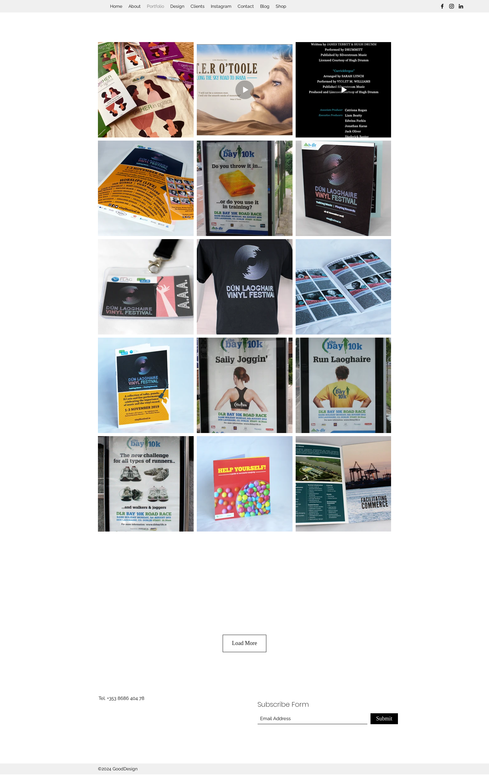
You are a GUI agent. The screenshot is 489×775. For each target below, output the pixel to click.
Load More (244, 643)
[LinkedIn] (461, 6)
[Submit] (384, 718)
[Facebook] (442, 6)
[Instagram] (451, 6)
